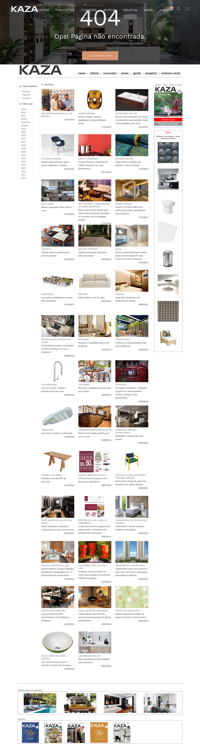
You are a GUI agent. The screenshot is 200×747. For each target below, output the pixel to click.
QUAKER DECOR (124, 158)
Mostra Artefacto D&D (55, 565)
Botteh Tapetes (87, 249)
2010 (23, 178)
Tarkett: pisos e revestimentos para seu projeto (55, 254)
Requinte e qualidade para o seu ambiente (93, 344)
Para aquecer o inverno (93, 610)
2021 (23, 142)
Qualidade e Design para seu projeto (129, 437)
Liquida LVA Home (51, 475)
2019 (23, 148)
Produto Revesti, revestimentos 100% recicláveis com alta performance (93, 165)
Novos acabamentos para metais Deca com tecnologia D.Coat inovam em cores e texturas (131, 255)
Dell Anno (47, 204)
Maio (23, 112)
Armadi (119, 294)
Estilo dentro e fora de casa (91, 297)
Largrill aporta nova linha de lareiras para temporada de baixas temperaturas (94, 617)
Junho (24, 109)
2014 (23, 165)
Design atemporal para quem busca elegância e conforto (55, 163)
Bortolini (47, 294)
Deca (118, 249)
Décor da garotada (127, 610)
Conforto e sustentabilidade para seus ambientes (130, 344)
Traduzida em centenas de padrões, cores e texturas (128, 163)
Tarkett (46, 249)
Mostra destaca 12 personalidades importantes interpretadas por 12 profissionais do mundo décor (57, 572)
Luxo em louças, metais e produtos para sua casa (53, 389)
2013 (23, 168)
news (82, 73)
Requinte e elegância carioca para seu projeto (94, 389)
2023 (23, 135)
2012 (23, 171)
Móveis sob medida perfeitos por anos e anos (93, 435)
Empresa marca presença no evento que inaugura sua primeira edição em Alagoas (94, 574)
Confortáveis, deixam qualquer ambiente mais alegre (129, 528)
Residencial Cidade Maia (130, 565)
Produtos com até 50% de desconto (53, 480)
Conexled (47, 430)
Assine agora (168, 119)
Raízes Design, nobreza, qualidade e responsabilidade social (92, 120)
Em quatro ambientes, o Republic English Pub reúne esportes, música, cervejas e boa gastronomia (131, 393)
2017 (23, 155)
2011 (23, 175)
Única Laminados (88, 158)
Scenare (83, 339)
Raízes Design (86, 113)
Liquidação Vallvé (89, 656)
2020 (23, 145)
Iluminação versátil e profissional (56, 433)
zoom (125, 73)
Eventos (26, 98)
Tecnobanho (49, 384)
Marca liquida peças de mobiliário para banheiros (94, 661)
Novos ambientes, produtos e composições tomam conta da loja (57, 528)
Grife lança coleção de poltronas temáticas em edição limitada (130, 483)
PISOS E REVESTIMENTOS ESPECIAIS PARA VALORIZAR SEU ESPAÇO (130, 210)
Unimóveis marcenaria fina (94, 430)
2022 (23, 138)
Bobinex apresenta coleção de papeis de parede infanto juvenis (130, 615)
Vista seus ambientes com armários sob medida (127, 299)
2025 (23, 129)
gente (137, 73)
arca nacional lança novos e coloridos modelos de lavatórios (56, 663)
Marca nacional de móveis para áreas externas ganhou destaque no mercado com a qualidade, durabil (94, 215)
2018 (23, 152)
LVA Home (83, 384)
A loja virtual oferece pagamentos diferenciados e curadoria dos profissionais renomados (94, 529)
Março (24, 119)
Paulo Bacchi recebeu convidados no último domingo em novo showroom (57, 348)
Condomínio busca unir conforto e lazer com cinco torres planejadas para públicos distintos (131, 572)
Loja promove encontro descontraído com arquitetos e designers (55, 617)
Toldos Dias (122, 339)
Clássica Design (51, 158)
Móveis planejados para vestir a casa (56, 209)
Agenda (26, 95)
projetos (151, 73)
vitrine (94, 73)
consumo (110, 73)
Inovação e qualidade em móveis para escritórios (57, 299)
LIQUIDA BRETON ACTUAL (92, 475)
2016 (23, 158)
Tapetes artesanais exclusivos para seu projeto (92, 254)
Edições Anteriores (168, 124)
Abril (23, 115)
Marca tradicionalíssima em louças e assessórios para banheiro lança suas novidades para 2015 (131, 120)
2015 (23, 161)
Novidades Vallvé (126, 113)
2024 (23, 132)
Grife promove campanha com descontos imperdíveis (92, 480)
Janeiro (24, 125)
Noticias (26, 91)
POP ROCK (121, 384)
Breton (82, 294)
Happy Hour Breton (53, 610)
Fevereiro (25, 122)
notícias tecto (170, 73)
